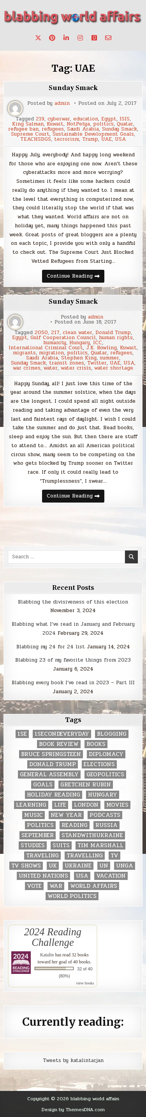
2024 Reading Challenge (52, 937)
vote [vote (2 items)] (34, 886)
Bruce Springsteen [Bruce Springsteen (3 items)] (51, 754)
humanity (54, 342)
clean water (77, 332)
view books (85, 983)
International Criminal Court (46, 348)
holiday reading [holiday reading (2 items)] (53, 795)
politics (103, 124)
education (85, 119)
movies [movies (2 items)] (117, 805)
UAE (106, 139)
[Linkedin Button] (66, 37)
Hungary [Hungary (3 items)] (102, 795)
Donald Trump (113, 332)
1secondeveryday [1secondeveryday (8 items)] (62, 734)
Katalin (47, 955)
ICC (97, 342)
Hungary (79, 342)
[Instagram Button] (80, 37)
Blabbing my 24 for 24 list (50, 647)
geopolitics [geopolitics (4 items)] (105, 774)
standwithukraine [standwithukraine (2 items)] (92, 835)
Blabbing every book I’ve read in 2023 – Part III (73, 683)
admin (62, 103)
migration (51, 353)
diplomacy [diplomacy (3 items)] (106, 754)
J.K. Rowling (101, 348)
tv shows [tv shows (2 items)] (26, 866)
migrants (24, 353)
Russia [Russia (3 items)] (106, 825)
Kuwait (55, 124)
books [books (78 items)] (96, 744)
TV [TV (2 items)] (114, 855)
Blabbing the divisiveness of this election (73, 602)
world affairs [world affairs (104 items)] (93, 886)
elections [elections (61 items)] (99, 764)
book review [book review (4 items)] (59, 744)
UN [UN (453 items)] (103, 866)
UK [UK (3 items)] (53, 866)
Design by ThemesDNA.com (73, 1109)
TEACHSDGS (35, 139)
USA (120, 139)
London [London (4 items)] (86, 805)
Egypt (108, 119)
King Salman (28, 124)
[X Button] (38, 37)
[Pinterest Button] (52, 37)
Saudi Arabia (83, 129)
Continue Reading (75, 277)
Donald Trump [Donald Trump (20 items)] (52, 764)
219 (40, 119)
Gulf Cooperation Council (63, 337)
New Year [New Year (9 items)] (66, 815)
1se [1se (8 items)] (22, 734)
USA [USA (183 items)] (82, 876)
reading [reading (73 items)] (75, 825)
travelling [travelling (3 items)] (85, 855)
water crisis (76, 368)
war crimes (26, 368)
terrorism (66, 139)
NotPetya (78, 124)
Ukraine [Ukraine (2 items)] (78, 866)
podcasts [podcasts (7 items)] (105, 815)
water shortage (113, 368)
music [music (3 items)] (33, 815)
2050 (41, 332)
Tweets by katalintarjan (73, 1060)
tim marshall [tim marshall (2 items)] (100, 845)
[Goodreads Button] (94, 37)
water (51, 368)
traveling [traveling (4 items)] (42, 855)
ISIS (125, 119)
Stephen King (79, 358)
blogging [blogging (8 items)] (112, 734)
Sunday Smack (73, 87)
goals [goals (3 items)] (43, 785)
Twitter (97, 363)
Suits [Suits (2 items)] (61, 845)
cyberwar (58, 119)
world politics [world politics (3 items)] (72, 896)
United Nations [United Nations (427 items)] (43, 876)
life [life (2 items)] (60, 805)
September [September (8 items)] (37, 835)
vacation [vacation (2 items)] (111, 876)
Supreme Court (30, 134)
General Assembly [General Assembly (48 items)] (49, 774)
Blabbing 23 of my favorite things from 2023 (73, 660)
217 (55, 332)
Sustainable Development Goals (93, 134)
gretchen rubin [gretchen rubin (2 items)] (85, 785)
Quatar (125, 124)
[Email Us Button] (108, 37)
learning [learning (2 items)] (31, 805)
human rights (116, 337)
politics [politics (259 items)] (40, 825)
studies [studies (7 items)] (33, 845)
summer (109, 358)
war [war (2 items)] (55, 886)
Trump (90, 139)
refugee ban (23, 129)
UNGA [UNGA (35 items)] (124, 866)
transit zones (66, 363)
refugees (53, 129)
